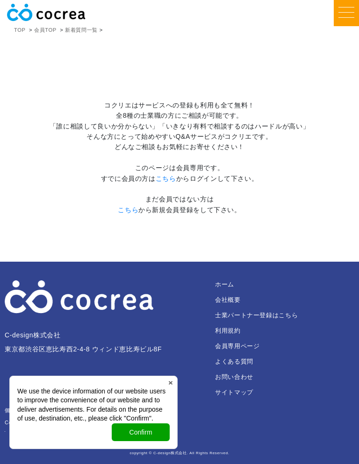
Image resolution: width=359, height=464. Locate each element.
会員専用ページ (237, 346)
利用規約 (228, 330)
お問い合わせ (234, 376)
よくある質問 (234, 361)
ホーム (224, 284)
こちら (166, 178)
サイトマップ (234, 392)
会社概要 (228, 299)
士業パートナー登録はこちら (256, 315)
